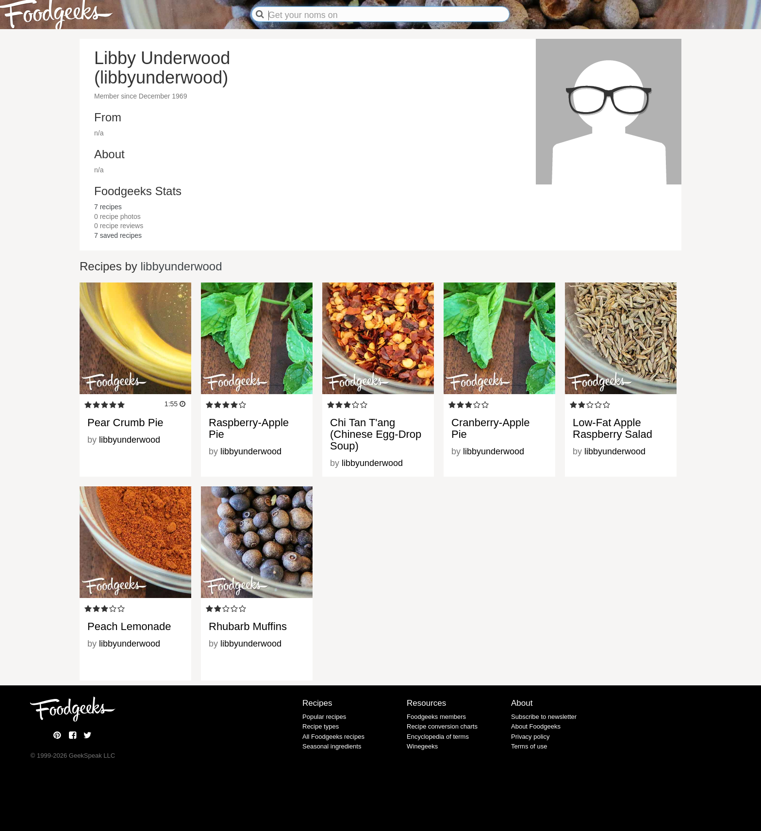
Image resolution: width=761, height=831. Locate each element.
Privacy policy (530, 736)
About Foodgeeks (536, 726)
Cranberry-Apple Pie (490, 428)
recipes (108, 207)
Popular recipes (324, 716)
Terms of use (529, 746)
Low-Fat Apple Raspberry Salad (612, 428)
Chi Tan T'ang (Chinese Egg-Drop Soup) (375, 434)
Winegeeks (422, 746)
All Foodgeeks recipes (333, 736)
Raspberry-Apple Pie (249, 428)
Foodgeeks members (436, 716)
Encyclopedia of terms (438, 736)
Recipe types (320, 726)
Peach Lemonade (129, 626)
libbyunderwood (181, 266)
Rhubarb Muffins (248, 626)
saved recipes (118, 235)
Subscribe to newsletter (544, 716)
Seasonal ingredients (331, 746)
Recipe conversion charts (442, 726)
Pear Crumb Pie (125, 422)
